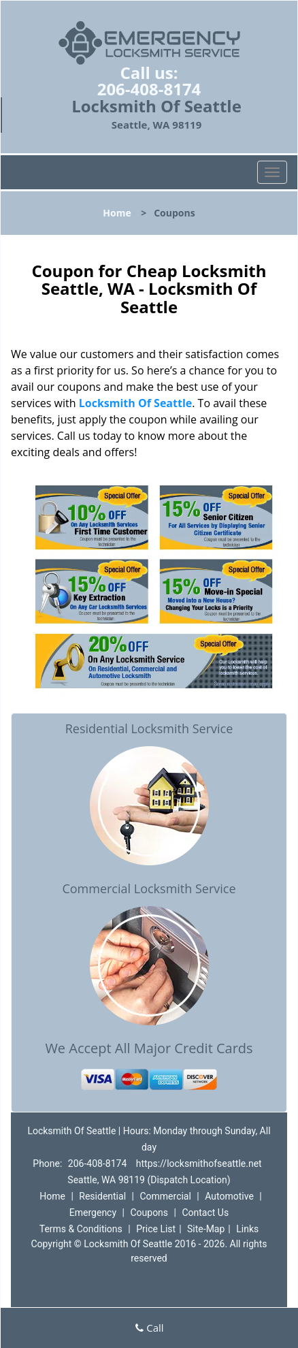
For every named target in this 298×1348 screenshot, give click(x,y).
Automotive (229, 1196)
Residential (102, 1196)
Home (117, 212)
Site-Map (206, 1228)
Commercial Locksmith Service (148, 888)
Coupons (149, 1212)
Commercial (165, 1196)
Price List (156, 1228)
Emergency (92, 1212)
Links (247, 1228)
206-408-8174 (149, 89)
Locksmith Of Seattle (136, 403)
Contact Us (205, 1212)
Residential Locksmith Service (149, 728)
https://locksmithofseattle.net (199, 1163)
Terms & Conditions (80, 1228)
